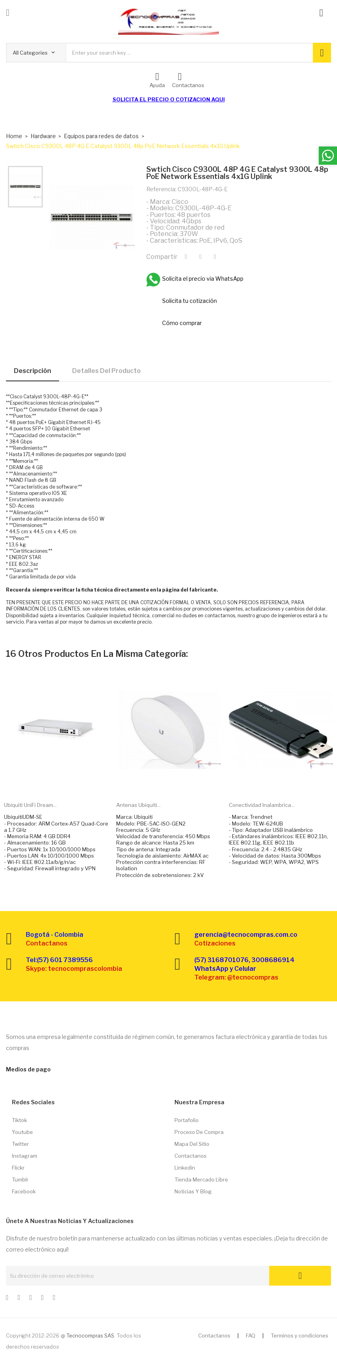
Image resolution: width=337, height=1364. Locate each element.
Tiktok (19, 1120)
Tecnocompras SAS (90, 1335)
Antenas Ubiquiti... (138, 805)
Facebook (24, 1191)
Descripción (32, 371)
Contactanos (190, 1156)
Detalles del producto (106, 371)
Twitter (20, 1144)
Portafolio (186, 1120)
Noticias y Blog (193, 1191)
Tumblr (20, 1179)
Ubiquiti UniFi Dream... (30, 805)
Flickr (18, 1167)
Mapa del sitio (191, 1144)
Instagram (24, 1156)
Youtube (22, 1132)
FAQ (250, 1335)
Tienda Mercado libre (201, 1179)
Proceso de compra (199, 1132)
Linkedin (184, 1167)
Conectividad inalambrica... (262, 805)
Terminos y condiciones (299, 1335)
